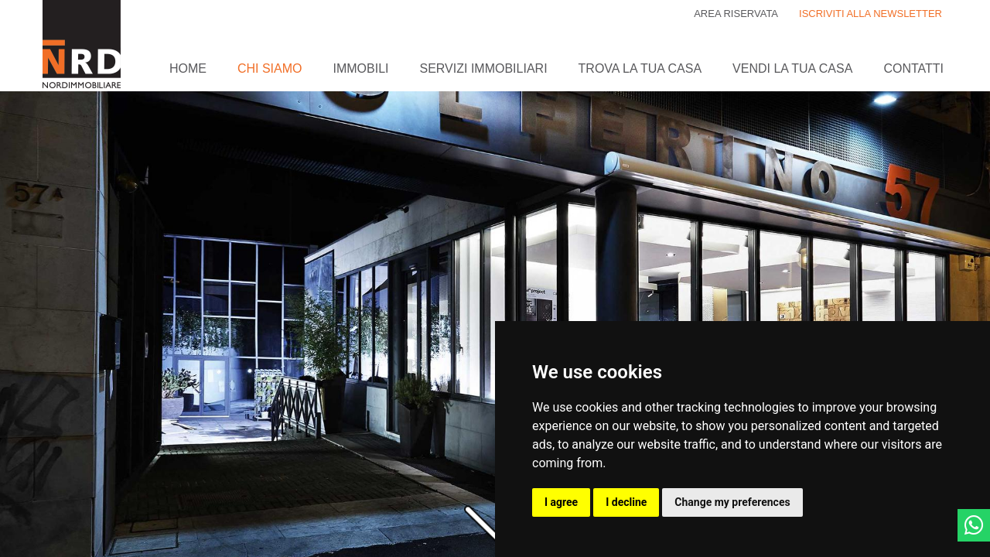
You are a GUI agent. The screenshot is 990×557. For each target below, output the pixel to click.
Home (188, 68)
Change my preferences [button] (732, 502)
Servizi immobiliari (484, 68)
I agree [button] (561, 502)
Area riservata (736, 13)
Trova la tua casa (640, 68)
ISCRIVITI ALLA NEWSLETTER (870, 13)
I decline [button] (626, 502)
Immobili (360, 68)
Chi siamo (269, 68)
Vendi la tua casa (792, 68)
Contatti (913, 68)
